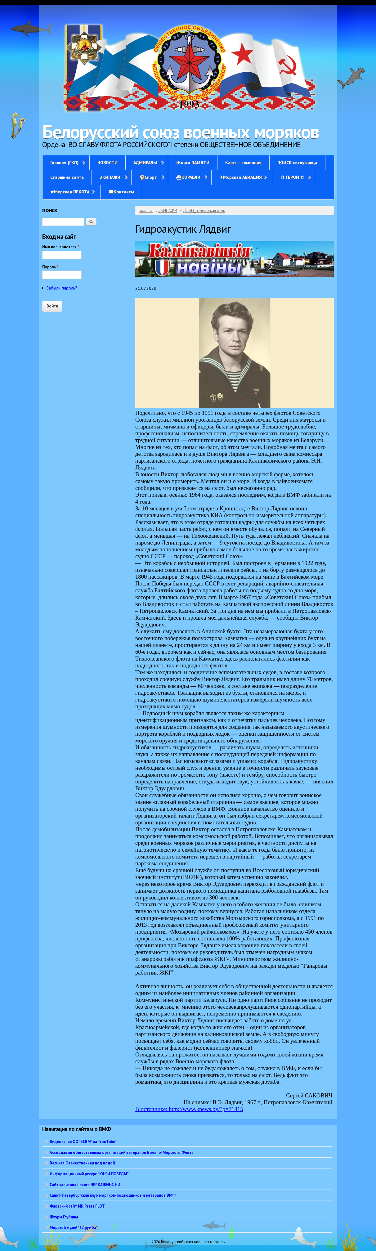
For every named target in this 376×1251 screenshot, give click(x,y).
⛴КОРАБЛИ (188, 177)
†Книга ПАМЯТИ (192, 162)
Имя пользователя (60, 246)
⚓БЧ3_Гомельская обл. (204, 210)
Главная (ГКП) (64, 162)
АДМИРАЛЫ (145, 162)
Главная (146, 210)
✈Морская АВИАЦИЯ (240, 177)
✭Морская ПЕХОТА (69, 192)
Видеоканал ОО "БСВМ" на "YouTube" (83, 1141)
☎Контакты (121, 192)
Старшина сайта (67, 177)
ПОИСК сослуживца (297, 162)
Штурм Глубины (64, 1216)
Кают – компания (243, 162)
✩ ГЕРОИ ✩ (292, 177)
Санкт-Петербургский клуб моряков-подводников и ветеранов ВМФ (113, 1195)
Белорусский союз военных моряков (180, 131)
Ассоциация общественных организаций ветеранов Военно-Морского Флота (122, 1152)
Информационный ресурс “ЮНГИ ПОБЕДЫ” (89, 1173)
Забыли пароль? (62, 288)
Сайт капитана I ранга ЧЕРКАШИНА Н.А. (86, 1184)
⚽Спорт (148, 177)
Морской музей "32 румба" (74, 1227)
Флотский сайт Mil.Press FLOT (77, 1206)
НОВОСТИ (107, 162)
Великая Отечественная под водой (82, 1162)
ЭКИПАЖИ (110, 177)
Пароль (50, 267)
